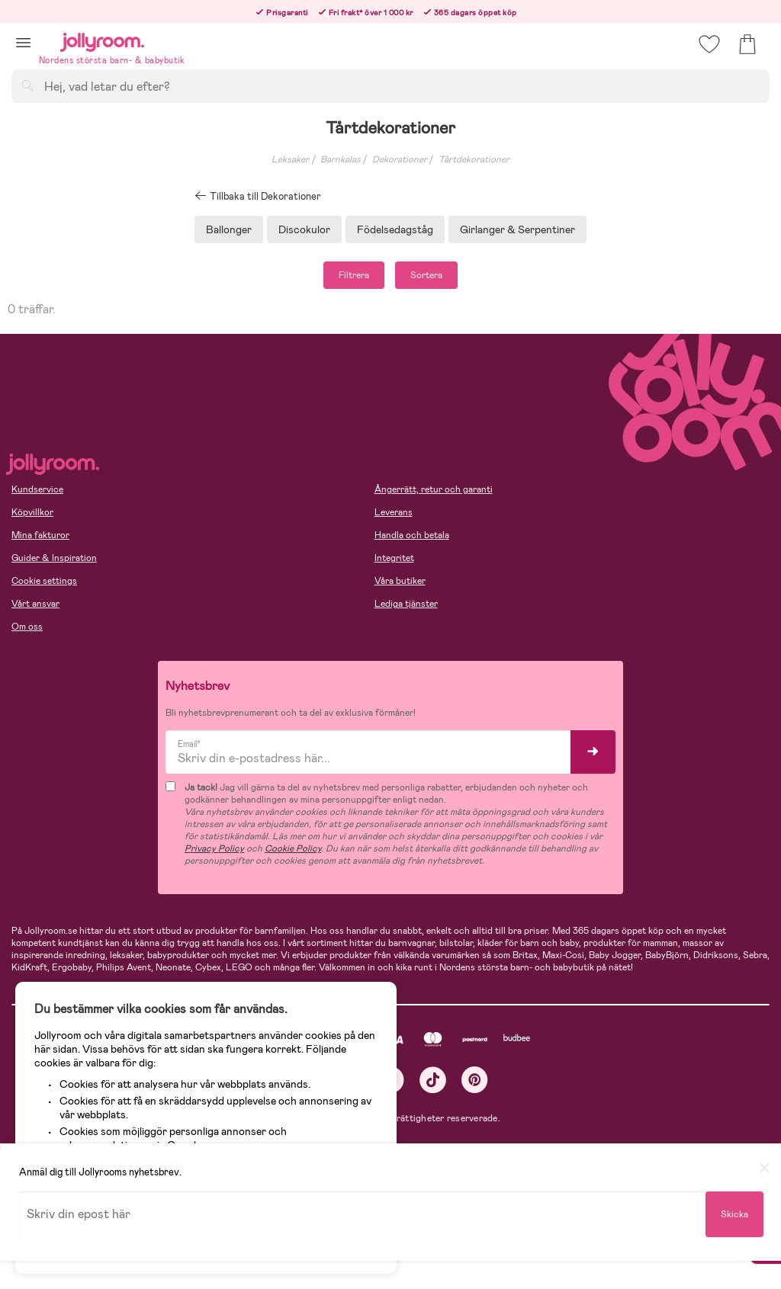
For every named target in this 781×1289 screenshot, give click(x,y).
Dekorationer (399, 159)
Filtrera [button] (354, 275)
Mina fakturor (40, 535)
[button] (23, 42)
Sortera (426, 275)
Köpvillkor (32, 512)
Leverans (393, 512)
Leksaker (290, 159)
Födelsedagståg (395, 229)
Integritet (394, 558)
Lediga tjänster (406, 604)
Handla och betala (411, 535)
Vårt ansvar (35, 604)
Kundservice (37, 489)
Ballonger (229, 229)
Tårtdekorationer (474, 159)
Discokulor (304, 229)
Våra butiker (400, 581)
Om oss (27, 626)
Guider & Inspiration (54, 558)
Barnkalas (340, 159)
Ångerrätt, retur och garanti (433, 489)
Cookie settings (44, 581)
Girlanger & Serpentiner (517, 229)
